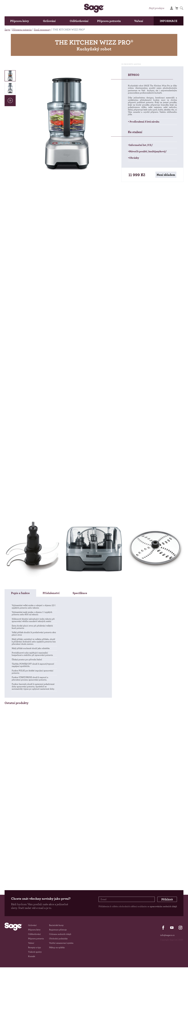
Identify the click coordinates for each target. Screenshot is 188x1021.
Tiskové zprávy (35, 952)
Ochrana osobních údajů (60, 934)
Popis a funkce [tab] (20, 593)
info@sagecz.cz (167, 935)
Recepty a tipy (34, 947)
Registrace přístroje (58, 929)
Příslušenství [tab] (51, 593)
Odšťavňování (79, 21)
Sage (7, 29)
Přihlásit (167, 899)
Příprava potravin (109, 21)
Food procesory (42, 29)
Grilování (49, 21)
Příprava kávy (19, 21)
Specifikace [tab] (80, 593)
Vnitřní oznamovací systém (61, 943)
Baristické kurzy (56, 925)
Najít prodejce (156, 8)
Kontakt (31, 956)
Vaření (138, 21)
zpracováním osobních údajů (163, 906)
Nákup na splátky (57, 947)
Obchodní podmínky (58, 938)
